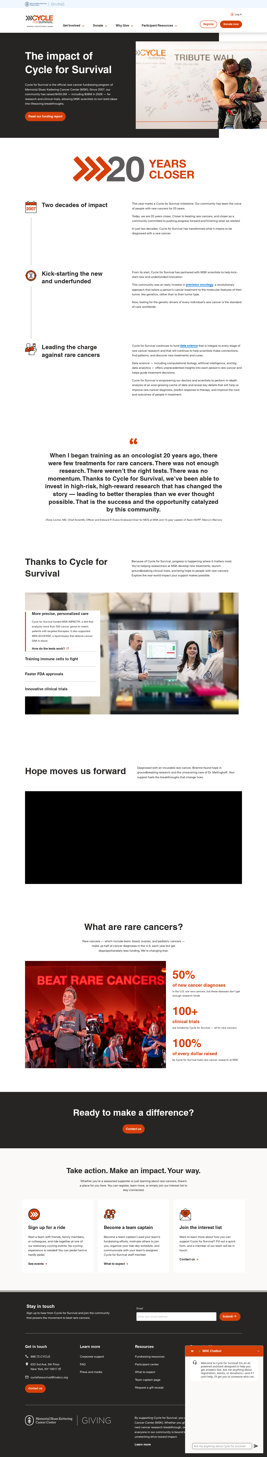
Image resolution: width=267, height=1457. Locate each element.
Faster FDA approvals (44, 682)
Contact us (133, 1129)
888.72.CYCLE (40, 1356)
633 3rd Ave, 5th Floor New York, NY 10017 (46, 1366)
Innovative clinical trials (46, 697)
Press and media (91, 1372)
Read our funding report (45, 116)
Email (139, 1308)
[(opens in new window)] (44, 4)
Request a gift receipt (149, 1387)
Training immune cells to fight (51, 667)
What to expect (115, 1264)
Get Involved (71, 25)
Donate (98, 25)
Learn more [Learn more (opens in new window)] (143, 1444)
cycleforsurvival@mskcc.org (49, 1377)
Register (208, 24)
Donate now (231, 24)
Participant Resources (157, 25)
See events (36, 1264)
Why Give (122, 25)
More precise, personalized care (60, 614)
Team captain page (147, 1379)
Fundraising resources (149, 1356)
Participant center (147, 1364)
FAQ (82, 1364)
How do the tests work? (51, 648)
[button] (224, 1351)
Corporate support (92, 1356)
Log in (238, 14)
